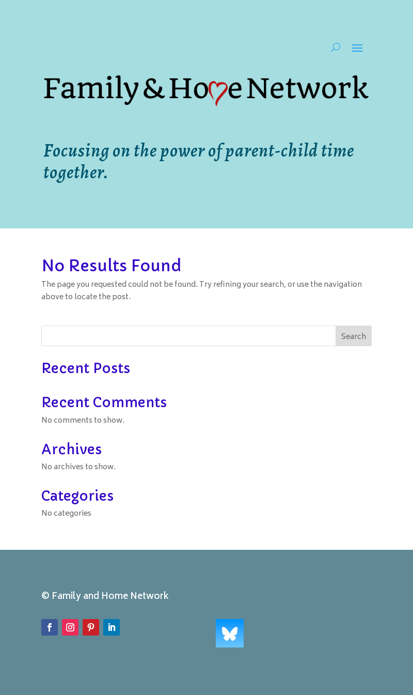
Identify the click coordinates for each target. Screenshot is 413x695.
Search (353, 337)
